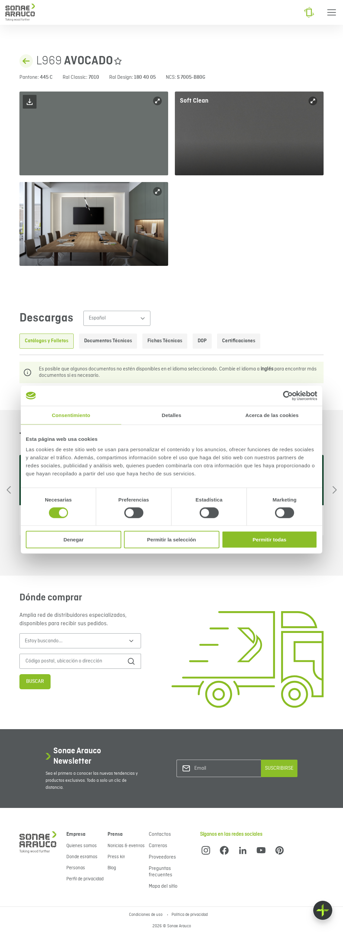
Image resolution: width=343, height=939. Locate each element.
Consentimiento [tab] (71, 415)
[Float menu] (323, 910)
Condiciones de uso (146, 915)
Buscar (35, 681)
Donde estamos (81, 857)
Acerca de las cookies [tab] (272, 415)
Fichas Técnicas (164, 341)
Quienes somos (81, 846)
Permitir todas (269, 539)
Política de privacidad (190, 915)
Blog (112, 868)
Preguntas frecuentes (160, 871)
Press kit (116, 857)
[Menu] (332, 12)
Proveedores (162, 857)
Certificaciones (238, 341)
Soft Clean (194, 100)
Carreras (158, 845)
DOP (202, 341)
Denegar (73, 539)
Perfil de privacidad (85, 879)
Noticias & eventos (126, 846)
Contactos (160, 834)
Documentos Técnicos (108, 341)
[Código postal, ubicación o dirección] (73, 661)
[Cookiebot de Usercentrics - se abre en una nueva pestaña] (288, 396)
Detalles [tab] (171, 415)
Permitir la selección (171, 539)
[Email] (221, 768)
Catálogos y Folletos (46, 341)
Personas (75, 868)
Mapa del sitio (163, 886)
